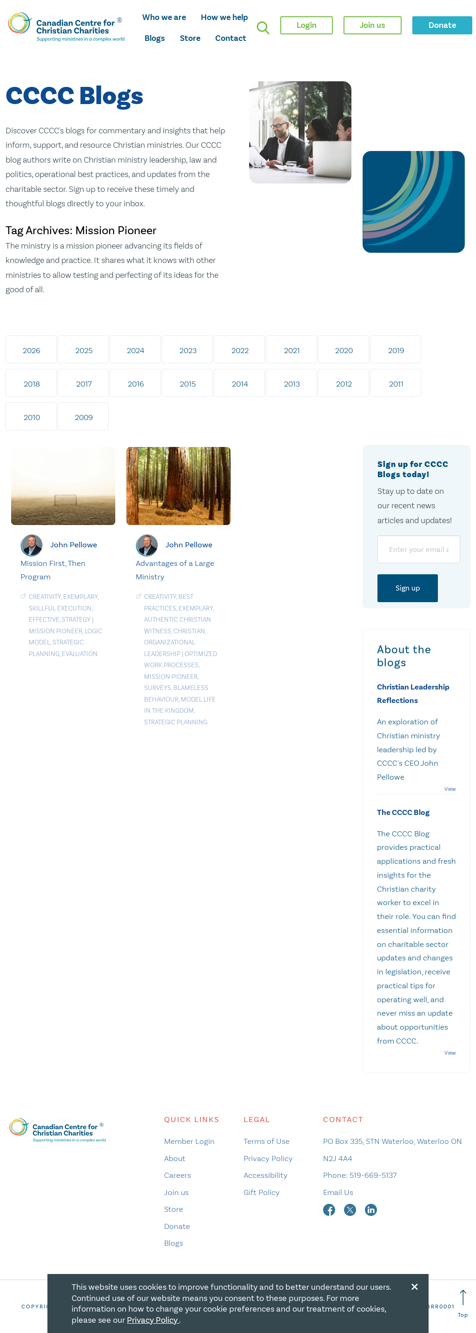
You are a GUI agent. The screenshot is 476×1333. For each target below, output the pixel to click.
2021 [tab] (292, 350)
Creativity (45, 597)
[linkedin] (371, 1209)
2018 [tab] (32, 383)
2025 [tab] (84, 350)
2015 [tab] (188, 383)
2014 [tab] (240, 383)
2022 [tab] (240, 350)
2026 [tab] (31, 350)
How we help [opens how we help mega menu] (224, 17)
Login (307, 25)
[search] (263, 27)
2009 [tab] (84, 417)
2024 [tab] (136, 350)
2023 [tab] (188, 350)
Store (190, 38)
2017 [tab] (84, 383)
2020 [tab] (344, 350)
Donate (177, 1226)
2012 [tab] (344, 383)
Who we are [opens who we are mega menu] (164, 17)
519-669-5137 (373, 1175)
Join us (176, 1192)
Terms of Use (267, 1141)
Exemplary (80, 597)
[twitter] (351, 1209)
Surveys (157, 688)
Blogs (155, 38)
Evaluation (80, 654)
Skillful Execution (60, 608)
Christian (189, 631)
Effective (44, 620)
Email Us (338, 1192)
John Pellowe (73, 544)
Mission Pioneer (55, 631)
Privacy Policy (268, 1158)
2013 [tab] (292, 383)
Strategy (76, 620)
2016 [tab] (136, 383)
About (174, 1158)
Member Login (189, 1141)
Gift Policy (262, 1192)
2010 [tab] (32, 417)
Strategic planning (175, 722)
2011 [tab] (396, 383)
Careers (177, 1175)
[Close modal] (414, 1285)
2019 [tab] (396, 350)
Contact (230, 38)
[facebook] (330, 1209)
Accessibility (266, 1175)
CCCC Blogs (74, 96)
